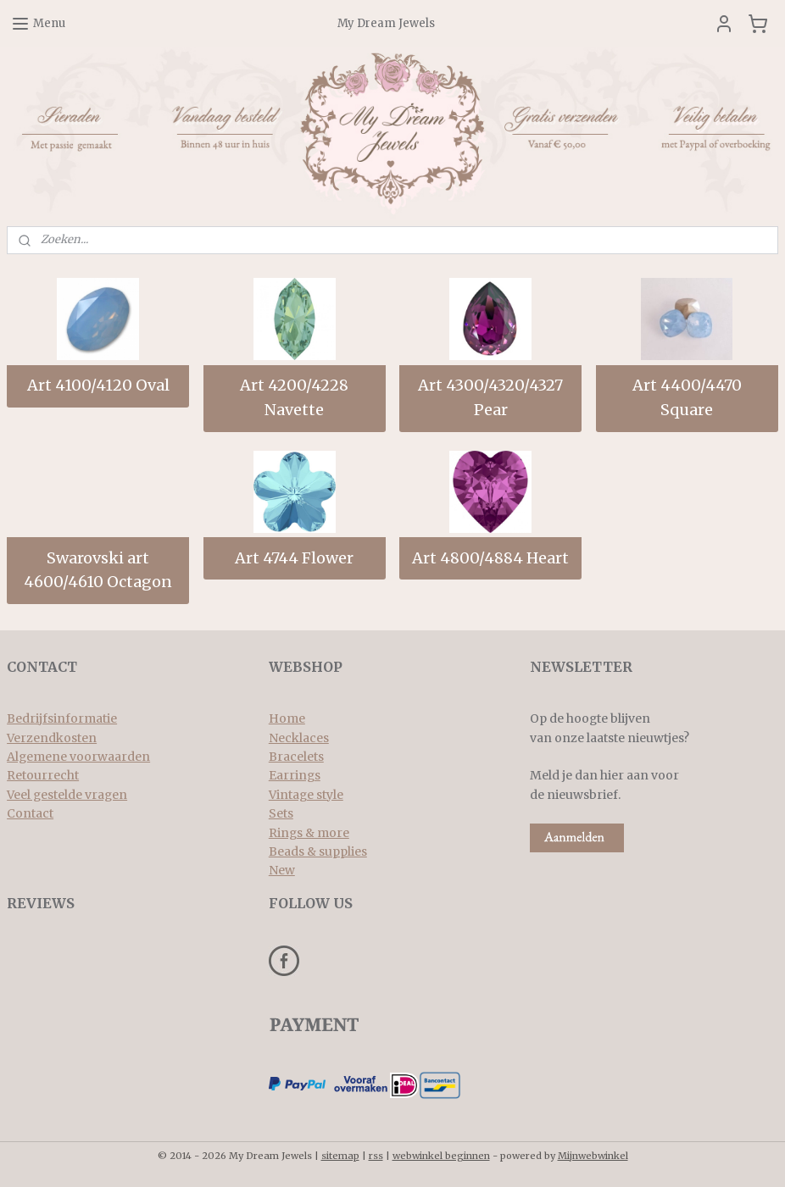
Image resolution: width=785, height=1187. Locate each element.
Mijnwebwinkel (593, 1156)
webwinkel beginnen (441, 1156)
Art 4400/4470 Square (687, 397)
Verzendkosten (52, 738)
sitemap (340, 1156)
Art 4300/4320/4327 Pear (490, 397)
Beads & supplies (318, 851)
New (282, 870)
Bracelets (296, 756)
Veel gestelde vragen (67, 794)
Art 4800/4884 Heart (490, 557)
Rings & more (309, 832)
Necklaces (299, 738)
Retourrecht (43, 775)
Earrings (294, 775)
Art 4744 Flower (294, 557)
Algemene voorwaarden (78, 756)
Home (287, 718)
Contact (30, 813)
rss (376, 1156)
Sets (281, 813)
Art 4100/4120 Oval (98, 385)
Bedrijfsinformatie (62, 718)
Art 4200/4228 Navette (294, 397)
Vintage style (306, 794)
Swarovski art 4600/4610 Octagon (98, 569)
